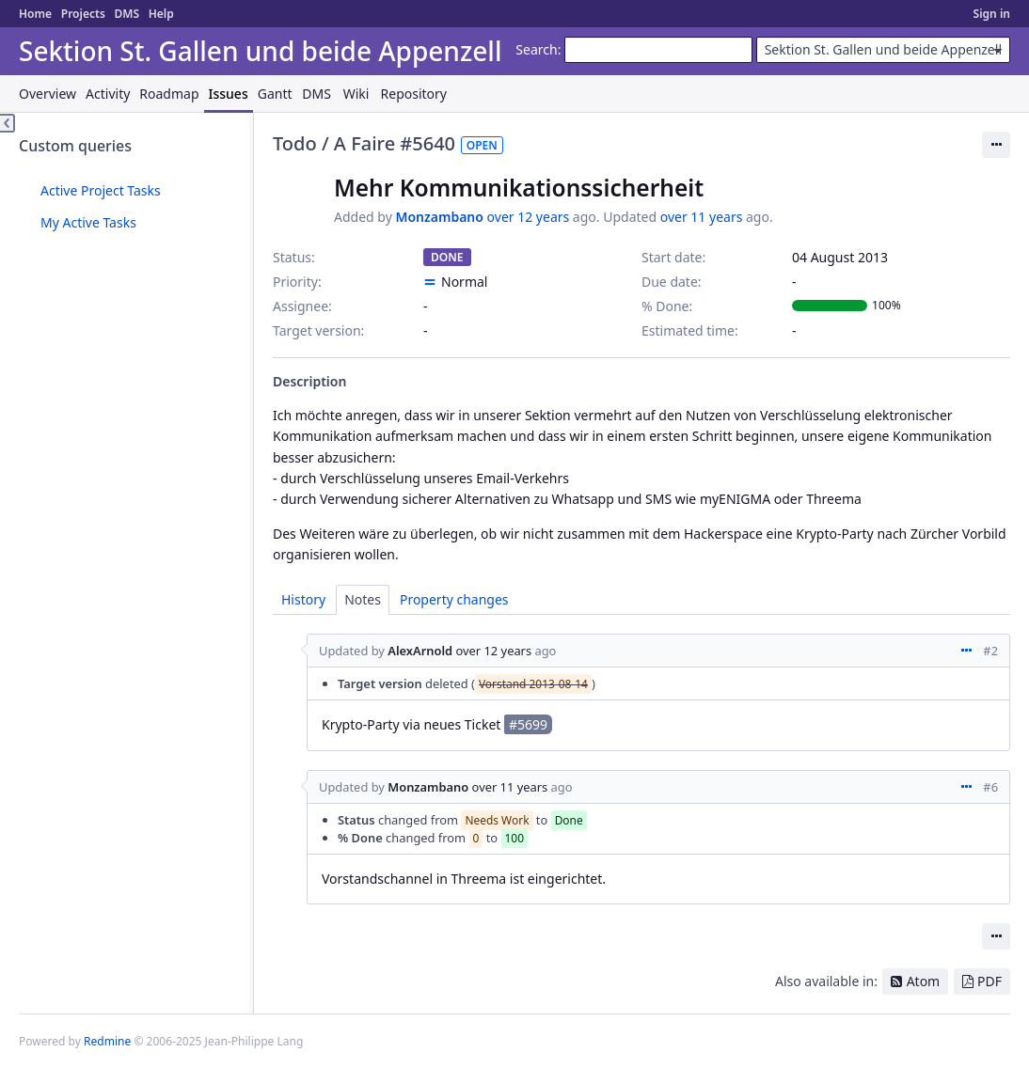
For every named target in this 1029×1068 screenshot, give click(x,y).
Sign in (992, 14)
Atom (924, 981)
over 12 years (528, 217)
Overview (47, 93)
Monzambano (439, 217)
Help (161, 14)
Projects (83, 14)
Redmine (107, 1041)
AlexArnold (420, 650)
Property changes (454, 599)
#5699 (528, 724)
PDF (989, 981)
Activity (108, 93)
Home (35, 14)
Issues (228, 93)
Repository (414, 93)
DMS (126, 14)
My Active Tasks (88, 222)
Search (536, 49)
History (303, 599)
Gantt (275, 93)
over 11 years (701, 217)
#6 (990, 786)
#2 (990, 650)
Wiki (356, 93)
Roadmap (168, 93)
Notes (362, 599)
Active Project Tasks (100, 190)
